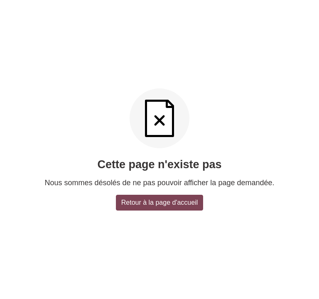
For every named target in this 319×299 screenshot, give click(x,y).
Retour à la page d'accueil (159, 202)
